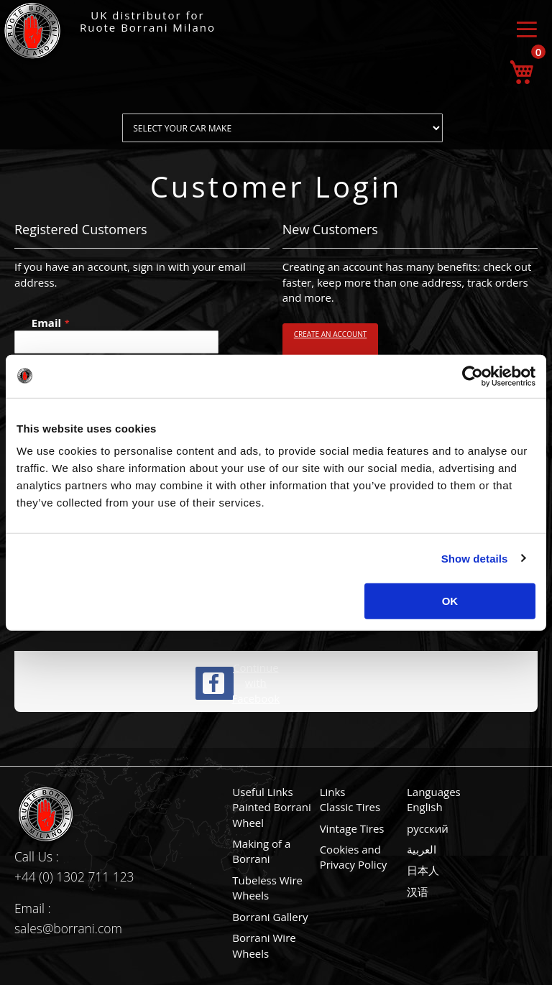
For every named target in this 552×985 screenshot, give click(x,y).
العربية (421, 849)
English (425, 807)
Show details (474, 558)
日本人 (423, 870)
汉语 (417, 891)
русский (427, 828)
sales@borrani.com (68, 928)
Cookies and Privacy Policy (353, 856)
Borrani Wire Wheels (263, 945)
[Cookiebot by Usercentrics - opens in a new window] (472, 376)
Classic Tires (350, 807)
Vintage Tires (352, 828)
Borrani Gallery (270, 917)
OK (450, 601)
